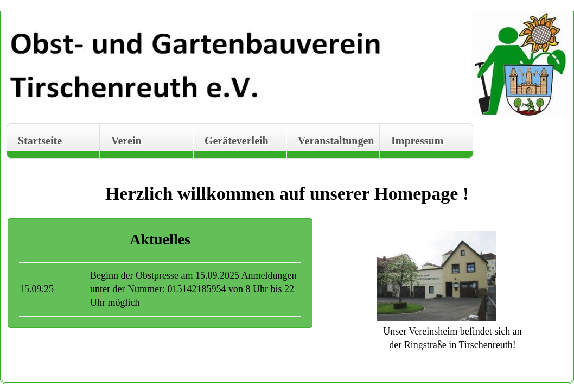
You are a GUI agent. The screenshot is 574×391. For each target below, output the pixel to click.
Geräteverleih (237, 141)
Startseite (40, 141)
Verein (126, 141)
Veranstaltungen (336, 141)
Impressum (417, 141)
